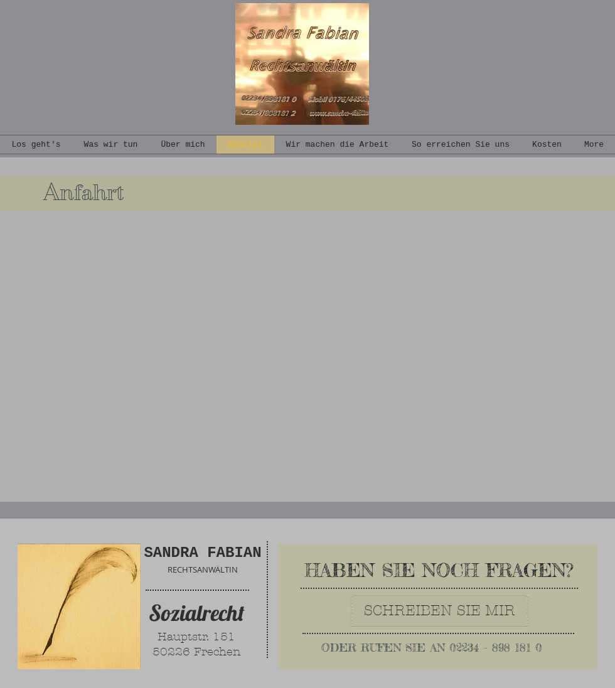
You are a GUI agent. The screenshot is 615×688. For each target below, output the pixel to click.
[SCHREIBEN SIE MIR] (439, 611)
